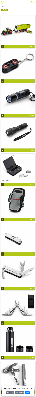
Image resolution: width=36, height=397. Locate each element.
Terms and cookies (19, 392)
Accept (27, 392)
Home (2, 6)
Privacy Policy (10, 392)
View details (32, 46)
